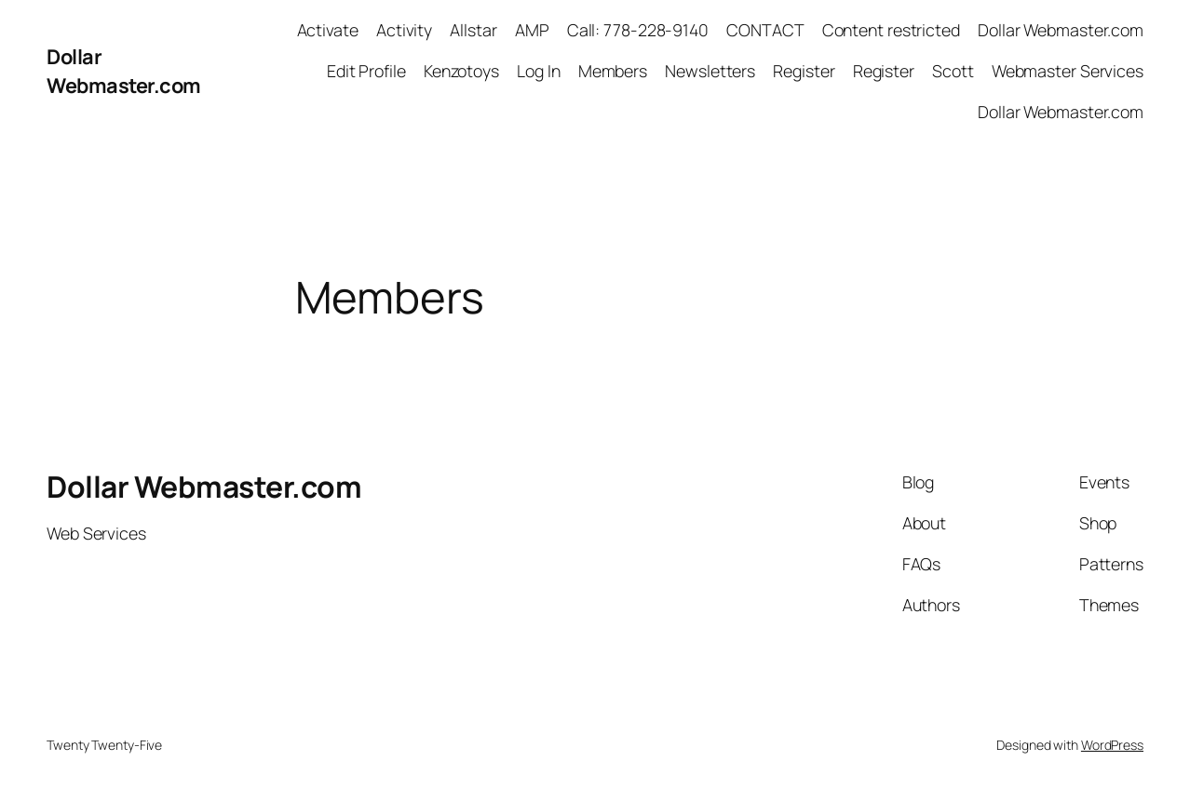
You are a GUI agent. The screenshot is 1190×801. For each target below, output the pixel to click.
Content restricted (891, 30)
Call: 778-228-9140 (638, 30)
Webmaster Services (1067, 71)
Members (612, 71)
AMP (532, 30)
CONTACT (765, 30)
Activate (327, 30)
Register (803, 71)
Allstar (473, 30)
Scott (953, 71)
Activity (404, 30)
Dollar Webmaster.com (124, 71)
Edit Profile (366, 71)
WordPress (1112, 745)
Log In (538, 71)
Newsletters (710, 71)
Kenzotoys (461, 71)
